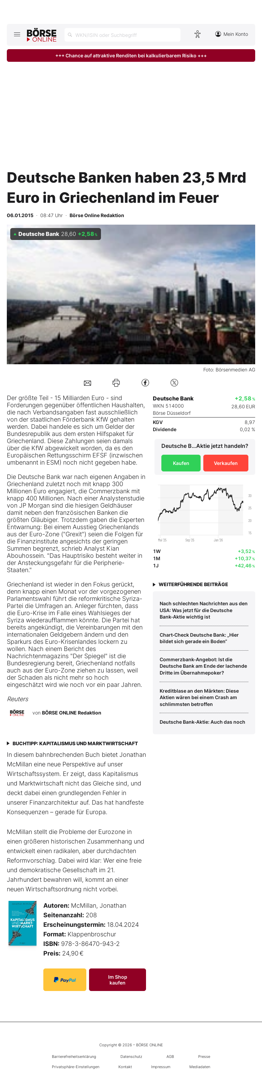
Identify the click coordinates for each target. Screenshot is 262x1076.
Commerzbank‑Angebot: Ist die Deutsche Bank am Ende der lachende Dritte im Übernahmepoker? (203, 666)
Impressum (160, 1066)
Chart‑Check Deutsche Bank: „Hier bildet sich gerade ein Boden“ (199, 638)
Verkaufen (226, 463)
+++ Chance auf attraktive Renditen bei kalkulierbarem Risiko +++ (131, 55)
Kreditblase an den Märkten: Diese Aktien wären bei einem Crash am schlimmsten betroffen (199, 697)
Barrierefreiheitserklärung (74, 1056)
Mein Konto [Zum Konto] (231, 34)
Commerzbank (109, 491)
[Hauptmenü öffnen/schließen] (17, 34)
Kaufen (181, 463)
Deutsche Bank (39, 476)
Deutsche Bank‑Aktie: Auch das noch (202, 722)
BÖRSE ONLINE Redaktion (71, 712)
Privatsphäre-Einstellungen (75, 1066)
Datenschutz (131, 1056)
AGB (170, 1056)
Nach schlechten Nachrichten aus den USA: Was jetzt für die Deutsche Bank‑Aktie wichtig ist (204, 610)
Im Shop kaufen (117, 980)
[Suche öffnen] (122, 35)
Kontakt (125, 1066)
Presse (204, 1056)
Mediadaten (199, 1066)
